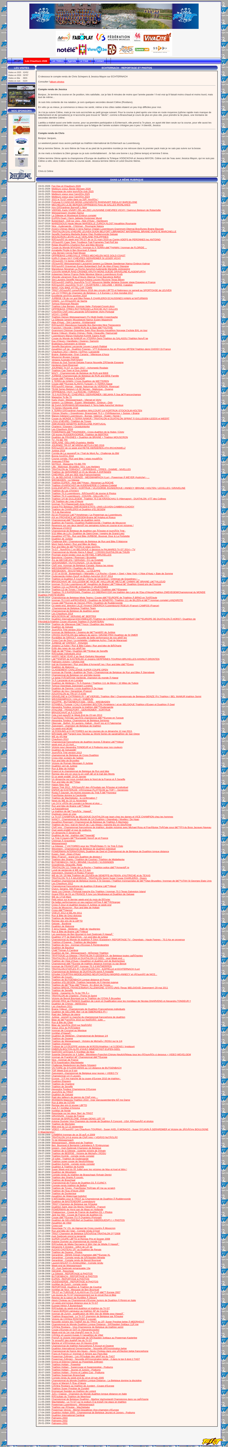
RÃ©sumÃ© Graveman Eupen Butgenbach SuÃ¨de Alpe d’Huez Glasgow (90, 266)
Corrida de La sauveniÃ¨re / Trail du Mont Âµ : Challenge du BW (85, 453)
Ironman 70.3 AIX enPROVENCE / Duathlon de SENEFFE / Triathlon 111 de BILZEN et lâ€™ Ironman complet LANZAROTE (117, 600)
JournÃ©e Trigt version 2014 (67, 629)
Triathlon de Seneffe (62, 990)
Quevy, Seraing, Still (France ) (67, 888)
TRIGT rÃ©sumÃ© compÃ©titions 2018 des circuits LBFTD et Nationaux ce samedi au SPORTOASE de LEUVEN (111, 290)
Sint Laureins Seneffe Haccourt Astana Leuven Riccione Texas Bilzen (88, 279)
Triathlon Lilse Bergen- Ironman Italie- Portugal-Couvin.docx (83, 306)
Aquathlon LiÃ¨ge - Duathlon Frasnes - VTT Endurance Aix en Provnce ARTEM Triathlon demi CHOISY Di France (111, 349)
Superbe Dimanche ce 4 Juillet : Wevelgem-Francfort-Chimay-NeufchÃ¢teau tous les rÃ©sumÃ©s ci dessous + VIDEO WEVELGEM (121, 1054)
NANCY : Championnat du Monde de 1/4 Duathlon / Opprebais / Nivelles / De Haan (95, 819)
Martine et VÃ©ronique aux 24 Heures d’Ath (75, 1343)
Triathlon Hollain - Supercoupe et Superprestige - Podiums (82, 1367)
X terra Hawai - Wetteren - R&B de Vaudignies (76, 929)
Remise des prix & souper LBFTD (69, 1105)
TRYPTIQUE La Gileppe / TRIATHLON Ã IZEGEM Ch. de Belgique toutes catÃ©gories (97, 955)
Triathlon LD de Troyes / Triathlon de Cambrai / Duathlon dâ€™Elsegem (89, 589)
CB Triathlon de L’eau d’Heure (67, 501)
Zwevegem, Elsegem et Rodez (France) (73, 872)
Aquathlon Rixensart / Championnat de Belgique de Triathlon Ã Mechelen (89, 822)
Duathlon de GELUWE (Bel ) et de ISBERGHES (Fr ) (79, 1011)
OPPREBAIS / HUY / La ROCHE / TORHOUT (76, 391)
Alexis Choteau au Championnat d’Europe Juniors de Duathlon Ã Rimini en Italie (93, 1300)
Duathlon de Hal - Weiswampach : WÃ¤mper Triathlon (80, 953)
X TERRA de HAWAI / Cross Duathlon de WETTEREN (80, 381)
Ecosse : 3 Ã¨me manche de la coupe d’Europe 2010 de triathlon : (86, 1078)
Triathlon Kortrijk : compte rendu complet (72, 1156)
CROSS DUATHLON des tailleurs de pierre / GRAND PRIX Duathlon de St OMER (95, 635)
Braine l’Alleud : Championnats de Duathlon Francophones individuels (88, 1009)
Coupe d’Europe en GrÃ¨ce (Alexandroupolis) (75, 1329)
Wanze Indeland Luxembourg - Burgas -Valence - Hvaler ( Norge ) (86, 416)
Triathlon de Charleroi (62, 1084)
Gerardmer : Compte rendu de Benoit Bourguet (76, 1260)
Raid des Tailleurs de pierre (66, 1014)
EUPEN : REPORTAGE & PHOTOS (70, 1279)
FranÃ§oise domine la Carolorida (69, 795)
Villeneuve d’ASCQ (62, 528)
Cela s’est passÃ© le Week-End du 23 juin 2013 (77, 715)
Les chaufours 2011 (62, 1006)
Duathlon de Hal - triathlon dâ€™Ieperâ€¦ (73, 835)
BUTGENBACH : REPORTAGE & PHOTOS (75, 1276)
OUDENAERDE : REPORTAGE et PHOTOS (75, 1281)
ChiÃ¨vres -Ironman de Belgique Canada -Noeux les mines (82, 565)
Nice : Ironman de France (65, 1059)
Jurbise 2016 (58, 450)
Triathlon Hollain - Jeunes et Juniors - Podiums (76, 1369)
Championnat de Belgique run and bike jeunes (76, 675)
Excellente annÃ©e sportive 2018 (69, 295)
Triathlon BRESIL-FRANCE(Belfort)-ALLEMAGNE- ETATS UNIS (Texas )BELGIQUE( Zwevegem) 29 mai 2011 (109, 987)
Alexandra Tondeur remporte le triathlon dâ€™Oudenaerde (82, 707)
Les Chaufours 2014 (62, 613)
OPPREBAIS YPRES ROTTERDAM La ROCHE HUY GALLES (85, 309)
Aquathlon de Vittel (61, 1222)
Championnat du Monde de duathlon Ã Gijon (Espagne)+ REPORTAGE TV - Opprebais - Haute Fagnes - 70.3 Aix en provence (118, 939)
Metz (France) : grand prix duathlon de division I (77, 856)
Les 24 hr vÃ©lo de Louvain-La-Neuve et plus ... (77, 803)
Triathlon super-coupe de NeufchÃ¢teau (72, 1161)
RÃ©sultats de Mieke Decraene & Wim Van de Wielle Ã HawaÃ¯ (86, 1244)
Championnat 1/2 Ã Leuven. (66, 1076)
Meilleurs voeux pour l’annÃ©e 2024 (71, 196)
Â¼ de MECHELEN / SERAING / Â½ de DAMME (77, 560)
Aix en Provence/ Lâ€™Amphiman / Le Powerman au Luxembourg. (86, 514)
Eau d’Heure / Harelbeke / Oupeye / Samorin (75, 341)
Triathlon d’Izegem (61, 1043)
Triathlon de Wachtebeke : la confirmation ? (74, 798)
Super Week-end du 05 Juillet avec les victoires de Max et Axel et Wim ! (89, 1169)
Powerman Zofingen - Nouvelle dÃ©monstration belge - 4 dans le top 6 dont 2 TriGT (96, 1359)
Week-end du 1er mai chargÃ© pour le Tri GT (75, 1332)
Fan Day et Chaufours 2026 (66, 186)
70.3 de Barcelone (61, 512)
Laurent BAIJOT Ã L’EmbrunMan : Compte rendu (77, 1263)
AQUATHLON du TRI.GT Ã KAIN (68, 693)
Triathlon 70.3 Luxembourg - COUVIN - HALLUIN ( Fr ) (80, 496)
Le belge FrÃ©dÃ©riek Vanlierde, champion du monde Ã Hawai (85, 677)
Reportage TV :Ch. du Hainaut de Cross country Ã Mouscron (83, 1228)
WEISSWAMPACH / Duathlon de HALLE (73, 568)
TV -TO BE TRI (59, 440)
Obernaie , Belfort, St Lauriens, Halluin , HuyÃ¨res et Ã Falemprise (86, 723)
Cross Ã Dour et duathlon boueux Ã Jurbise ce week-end (82, 905)
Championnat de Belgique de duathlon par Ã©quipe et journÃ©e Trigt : (89, 530)
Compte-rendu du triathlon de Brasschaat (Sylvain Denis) (82, 1174)
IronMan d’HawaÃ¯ (62, 1033)
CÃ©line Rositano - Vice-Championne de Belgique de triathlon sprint (87, 1327)
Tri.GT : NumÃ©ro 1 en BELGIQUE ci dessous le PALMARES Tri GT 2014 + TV (93, 549)
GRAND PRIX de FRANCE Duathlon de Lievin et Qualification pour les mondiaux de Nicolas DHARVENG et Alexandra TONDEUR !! (121, 1001)
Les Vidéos (57, 61)
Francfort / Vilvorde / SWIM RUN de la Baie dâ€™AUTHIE (82, 327)
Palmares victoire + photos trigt (68, 661)
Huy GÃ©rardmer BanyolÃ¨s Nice (69, 207)
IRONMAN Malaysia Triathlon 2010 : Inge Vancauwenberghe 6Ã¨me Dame (91, 1100)
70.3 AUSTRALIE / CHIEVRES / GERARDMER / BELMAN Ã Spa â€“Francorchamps (96, 394)
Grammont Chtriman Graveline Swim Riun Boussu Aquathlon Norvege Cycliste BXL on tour (99, 330)
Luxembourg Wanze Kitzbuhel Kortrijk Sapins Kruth (79, 335)
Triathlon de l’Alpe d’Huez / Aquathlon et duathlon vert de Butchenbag (88, 961)
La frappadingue (60, 808)
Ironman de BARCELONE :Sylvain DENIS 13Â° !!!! (78, 1118)
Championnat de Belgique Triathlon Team (74, 608)
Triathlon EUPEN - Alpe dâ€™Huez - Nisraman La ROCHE (82, 482)
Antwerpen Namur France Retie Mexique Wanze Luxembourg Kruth (87, 274)
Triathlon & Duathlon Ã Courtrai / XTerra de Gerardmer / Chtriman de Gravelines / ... (95, 579)
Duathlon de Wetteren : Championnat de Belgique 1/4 (80, 1035)
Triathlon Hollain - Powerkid (65, 1364)
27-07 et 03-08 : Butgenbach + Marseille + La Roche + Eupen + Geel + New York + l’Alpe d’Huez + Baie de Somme (112, 573)
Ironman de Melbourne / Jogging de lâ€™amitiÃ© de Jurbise (83, 632)
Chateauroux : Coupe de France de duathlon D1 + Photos (82, 1212)
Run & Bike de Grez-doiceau (67, 915)
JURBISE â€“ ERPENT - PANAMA (70, 643)
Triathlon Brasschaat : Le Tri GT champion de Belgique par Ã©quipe (87, 1316)
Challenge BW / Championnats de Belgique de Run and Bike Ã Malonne (90, 541)
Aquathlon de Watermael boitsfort (69, 1196)
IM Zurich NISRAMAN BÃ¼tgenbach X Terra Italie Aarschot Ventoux (87, 405)
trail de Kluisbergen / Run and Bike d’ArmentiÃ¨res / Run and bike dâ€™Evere (93, 664)
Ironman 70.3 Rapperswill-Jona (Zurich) (72, 504)
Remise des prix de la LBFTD (67, 921)
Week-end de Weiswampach (67, 1265)
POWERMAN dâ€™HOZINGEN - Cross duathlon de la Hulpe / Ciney (88, 432)
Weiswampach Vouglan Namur (68, 212)
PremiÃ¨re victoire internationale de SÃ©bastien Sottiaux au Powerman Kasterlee (94, 1337)
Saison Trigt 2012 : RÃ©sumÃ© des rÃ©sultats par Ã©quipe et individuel (90, 787)
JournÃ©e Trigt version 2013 (67, 752)
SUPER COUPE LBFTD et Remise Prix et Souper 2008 (81, 1239)
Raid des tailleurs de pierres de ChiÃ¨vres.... (75, 1097)
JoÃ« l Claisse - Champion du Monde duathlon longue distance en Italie (89, 1393)
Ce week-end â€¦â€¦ (62, 728)
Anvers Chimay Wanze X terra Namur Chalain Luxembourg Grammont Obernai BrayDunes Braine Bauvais (107, 228)
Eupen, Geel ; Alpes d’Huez (66, 854)
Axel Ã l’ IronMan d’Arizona (65, 1108)
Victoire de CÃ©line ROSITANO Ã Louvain (74, 1319)
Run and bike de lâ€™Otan (66, 782)
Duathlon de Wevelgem (64, 1172)
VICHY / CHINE (60, 314)
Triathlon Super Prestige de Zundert (70, 1388)
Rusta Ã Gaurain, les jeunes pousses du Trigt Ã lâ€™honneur (84, 792)
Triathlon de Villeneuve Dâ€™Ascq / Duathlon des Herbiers (82, 624)
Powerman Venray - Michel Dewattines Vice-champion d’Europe (85, 1410)
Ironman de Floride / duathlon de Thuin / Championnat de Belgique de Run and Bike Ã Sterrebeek (103, 672)
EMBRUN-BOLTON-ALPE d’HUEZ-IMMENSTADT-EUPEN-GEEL (86, 1049)
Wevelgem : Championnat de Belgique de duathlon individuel (84, 848)
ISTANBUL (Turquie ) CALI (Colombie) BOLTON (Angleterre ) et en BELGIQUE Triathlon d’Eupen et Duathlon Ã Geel (113, 704)
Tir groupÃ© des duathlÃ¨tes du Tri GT (71, 1340)
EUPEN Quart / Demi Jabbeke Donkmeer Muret (77, 218)
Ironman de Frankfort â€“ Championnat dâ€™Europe (79, 1057)
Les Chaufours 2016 (62, 429)
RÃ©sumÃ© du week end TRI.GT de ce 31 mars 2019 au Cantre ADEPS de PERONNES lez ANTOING (106, 239)
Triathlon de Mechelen (63, 1124)
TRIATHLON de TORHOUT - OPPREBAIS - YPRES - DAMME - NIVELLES (91, 469)
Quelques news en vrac (64, 814)
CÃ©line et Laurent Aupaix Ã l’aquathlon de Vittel (77, 1335)
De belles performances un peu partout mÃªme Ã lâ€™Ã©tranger (86, 902)
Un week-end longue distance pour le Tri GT (75, 1303)
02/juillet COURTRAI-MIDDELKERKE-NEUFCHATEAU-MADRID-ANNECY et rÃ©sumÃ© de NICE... (104, 974)
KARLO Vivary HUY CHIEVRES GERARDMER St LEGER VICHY (86, 258)
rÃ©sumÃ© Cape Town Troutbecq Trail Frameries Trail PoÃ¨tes (85, 242)
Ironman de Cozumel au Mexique (69, 1030)
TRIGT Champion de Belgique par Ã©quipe (74, 1204)
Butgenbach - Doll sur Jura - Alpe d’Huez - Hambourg (80, 220)
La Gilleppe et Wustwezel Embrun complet (74, 215)
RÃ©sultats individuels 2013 (66, 653)
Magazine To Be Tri (62, 397)
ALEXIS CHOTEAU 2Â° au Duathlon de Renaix (76, 1249)
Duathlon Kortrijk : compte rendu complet (73, 1164)
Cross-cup (57, 1225)
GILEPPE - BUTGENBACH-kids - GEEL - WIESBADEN (81, 701)
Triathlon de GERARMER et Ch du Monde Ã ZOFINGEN (81, 472)
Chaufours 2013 (60, 739)
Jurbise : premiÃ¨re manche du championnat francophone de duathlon (88, 1017)
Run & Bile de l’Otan (62, 1022)
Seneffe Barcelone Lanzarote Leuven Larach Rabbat (79, 346)
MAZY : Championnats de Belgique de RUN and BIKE (80, 373)
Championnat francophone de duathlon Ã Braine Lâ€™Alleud (84, 886)
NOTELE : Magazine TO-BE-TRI (69, 464)
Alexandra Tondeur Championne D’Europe (73, 1089)
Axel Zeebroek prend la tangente (68, 1236)
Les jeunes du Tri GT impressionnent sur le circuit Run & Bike (84, 1295)
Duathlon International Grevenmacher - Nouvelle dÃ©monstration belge (89, 1348)
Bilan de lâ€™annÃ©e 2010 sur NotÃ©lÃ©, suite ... (78, 1019)
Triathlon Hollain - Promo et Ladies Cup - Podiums (77, 1372)
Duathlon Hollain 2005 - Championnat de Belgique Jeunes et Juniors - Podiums (93, 1412)
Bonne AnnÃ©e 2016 (63, 456)
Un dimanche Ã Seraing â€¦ (66, 832)
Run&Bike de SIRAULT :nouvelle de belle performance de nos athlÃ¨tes (89, 637)
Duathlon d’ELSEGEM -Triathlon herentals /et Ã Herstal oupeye (85, 982)
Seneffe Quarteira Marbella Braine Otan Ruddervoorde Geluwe (85, 234)
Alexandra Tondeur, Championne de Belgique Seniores (80, 720)
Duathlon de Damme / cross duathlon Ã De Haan (77, 688)
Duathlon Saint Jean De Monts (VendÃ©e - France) (79, 1206)
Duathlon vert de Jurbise (64, 766)
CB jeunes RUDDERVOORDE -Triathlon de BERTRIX (80, 434)
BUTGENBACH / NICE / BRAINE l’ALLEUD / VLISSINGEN (83, 862)
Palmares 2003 (60, 1418)
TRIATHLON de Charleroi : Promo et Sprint (74, 995)
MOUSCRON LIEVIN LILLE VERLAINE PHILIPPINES (80, 236)
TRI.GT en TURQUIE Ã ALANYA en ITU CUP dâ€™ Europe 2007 (85, 1292)
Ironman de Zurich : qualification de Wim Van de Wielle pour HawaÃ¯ (88, 1313)
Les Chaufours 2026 (36, 61)
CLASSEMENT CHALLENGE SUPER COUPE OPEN (80, 669)
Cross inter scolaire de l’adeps (68, 758)
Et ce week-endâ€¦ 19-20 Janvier (69, 776)
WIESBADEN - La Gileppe (65, 480)
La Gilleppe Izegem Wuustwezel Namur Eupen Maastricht (82, 319)
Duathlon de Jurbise (62, 538)
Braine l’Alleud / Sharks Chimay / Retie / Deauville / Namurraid (84, 333)
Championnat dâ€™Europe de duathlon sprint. (76, 520)
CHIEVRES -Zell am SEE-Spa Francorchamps (76, 474)
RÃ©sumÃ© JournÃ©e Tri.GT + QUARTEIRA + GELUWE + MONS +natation (92, 285)
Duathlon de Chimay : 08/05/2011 (69, 1003)
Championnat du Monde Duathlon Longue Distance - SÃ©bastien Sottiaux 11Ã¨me (95, 1324)
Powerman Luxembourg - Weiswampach (73, 1404)
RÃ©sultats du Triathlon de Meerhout (71, 1396)
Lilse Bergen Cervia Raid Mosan (69, 253)
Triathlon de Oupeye (62, 1038)
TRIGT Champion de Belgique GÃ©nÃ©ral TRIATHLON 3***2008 (85, 1233)
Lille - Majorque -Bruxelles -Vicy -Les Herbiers (76, 466)
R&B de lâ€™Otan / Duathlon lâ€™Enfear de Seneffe (80, 651)
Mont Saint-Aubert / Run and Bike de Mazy (74, 544)
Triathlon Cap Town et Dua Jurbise (69, 370)
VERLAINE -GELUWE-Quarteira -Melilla (73, 442)
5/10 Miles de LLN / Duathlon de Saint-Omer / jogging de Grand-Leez (88, 533)
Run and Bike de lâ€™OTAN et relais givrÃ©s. (76, 546)
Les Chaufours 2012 (62, 883)
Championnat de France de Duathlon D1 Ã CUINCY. (79, 1182)
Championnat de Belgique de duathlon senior (75, 611)
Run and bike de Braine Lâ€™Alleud (71, 806)
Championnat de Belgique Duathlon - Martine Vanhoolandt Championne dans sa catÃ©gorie (100, 1399)
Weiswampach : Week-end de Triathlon (72, 1142)
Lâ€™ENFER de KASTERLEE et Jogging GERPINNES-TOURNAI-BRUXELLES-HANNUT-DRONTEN (106, 659)
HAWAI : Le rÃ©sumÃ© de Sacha (69, 301)
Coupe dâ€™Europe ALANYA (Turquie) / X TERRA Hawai (82, 383)
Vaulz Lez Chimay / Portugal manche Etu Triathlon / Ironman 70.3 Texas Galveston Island (99, 891)
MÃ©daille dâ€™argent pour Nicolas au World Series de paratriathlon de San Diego (96, 733)
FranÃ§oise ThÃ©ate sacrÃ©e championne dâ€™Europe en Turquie (88, 717)
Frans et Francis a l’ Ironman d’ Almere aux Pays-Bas (80, 1353)
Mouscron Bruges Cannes (65, 357)
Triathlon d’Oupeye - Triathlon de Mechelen (74, 942)
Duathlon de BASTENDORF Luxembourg (73, 1201)
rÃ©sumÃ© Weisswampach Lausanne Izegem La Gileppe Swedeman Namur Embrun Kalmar (101, 263)
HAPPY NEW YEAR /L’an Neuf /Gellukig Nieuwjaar (78, 656)
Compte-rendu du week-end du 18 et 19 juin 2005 (78, 1377)
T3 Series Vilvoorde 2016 (64, 408)
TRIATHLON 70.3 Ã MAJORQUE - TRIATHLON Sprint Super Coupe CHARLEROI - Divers (99, 878)
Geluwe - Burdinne (61, 923)
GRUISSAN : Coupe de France (68, 1116)
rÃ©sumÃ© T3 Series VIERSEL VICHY (72, 261)
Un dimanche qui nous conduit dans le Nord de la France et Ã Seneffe (88, 779)
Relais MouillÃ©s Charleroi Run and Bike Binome (77, 245)
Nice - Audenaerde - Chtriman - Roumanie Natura (78, 226)
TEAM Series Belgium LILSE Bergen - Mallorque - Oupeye (82, 389)
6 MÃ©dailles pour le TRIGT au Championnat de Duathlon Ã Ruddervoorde (91, 1198)
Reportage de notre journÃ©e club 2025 (73, 191)
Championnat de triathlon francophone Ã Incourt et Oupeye (83, 1345)
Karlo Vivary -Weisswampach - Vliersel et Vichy (76, 399)
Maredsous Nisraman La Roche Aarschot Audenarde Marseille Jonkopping (91, 269)
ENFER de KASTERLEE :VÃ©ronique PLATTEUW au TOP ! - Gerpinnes (90, 790)
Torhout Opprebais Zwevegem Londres (71, 685)
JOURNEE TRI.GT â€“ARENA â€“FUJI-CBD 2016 (78, 445)
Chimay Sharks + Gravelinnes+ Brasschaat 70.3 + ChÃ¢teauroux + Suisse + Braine (96, 413)
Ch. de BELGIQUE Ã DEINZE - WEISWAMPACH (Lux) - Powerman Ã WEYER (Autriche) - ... (101, 477)
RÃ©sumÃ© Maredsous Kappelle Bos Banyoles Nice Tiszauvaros (86, 325)
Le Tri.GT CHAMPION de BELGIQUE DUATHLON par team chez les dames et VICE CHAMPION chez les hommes (112, 816)
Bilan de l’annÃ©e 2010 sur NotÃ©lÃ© (72, 1025)
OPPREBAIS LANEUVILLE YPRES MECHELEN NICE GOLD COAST (89, 255)
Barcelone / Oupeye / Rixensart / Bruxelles (74, 557)
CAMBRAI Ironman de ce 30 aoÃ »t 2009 (73, 1134)
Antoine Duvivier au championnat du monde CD (76, 1241)
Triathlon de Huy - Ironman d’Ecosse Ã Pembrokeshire (80, 945)
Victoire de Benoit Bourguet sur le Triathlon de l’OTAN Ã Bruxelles (86, 998)
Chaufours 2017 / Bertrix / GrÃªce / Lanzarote (76, 351)
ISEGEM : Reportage (63, 1271)
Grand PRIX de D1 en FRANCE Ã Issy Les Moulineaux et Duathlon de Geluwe (93, 894)
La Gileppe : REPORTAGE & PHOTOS (72, 1273)
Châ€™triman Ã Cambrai (65, 950)
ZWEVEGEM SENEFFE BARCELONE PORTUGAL (79, 424)
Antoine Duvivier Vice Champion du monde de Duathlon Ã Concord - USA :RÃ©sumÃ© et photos (102, 1121)
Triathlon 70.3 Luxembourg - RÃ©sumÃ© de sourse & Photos (83, 493)
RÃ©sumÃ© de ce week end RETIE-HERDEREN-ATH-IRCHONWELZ (89, 448)
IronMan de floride (61, 1110)
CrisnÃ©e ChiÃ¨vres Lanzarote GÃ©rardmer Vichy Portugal (83, 311)
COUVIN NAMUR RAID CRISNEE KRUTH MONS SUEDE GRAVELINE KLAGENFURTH (99, 271)
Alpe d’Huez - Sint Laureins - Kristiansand (73, 322)
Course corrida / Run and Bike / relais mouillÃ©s (77, 458)
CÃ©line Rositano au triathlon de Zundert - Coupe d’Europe (83, 1385)
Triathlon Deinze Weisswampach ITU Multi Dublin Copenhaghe (84, 317)
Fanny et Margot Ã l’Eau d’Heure (69, 1383)
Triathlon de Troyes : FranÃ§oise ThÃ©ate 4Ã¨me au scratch (83, 1188)
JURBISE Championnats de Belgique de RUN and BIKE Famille (85, 375)
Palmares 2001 (60, 1423)
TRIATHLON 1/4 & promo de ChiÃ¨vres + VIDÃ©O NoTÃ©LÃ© (84, 1137)
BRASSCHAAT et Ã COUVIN (67, 712)
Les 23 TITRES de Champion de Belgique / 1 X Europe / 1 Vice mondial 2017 (92, 293)
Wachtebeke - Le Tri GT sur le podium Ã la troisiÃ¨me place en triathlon (89, 1402)
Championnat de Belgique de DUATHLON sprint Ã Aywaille (83, 971)
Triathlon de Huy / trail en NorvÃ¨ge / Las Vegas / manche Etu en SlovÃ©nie (91, 824)
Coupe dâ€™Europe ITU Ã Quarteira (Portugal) (77, 1217)
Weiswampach (59, 843)
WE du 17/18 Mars (61, 896)
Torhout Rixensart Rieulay (65, 303)
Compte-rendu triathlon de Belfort (69, 1185)
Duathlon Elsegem (61, 1081)
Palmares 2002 (60, 1420)
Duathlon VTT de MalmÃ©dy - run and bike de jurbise (80, 937)
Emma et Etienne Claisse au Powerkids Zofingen (77, 1361)
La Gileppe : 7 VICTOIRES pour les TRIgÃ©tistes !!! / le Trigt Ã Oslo (87, 846)
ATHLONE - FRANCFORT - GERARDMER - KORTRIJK (81, 709)
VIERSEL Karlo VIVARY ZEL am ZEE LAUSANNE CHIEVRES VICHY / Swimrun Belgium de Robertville (106, 210)
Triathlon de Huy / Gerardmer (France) (71, 691)
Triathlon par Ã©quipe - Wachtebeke (70, 1407)
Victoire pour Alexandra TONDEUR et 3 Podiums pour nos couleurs (87, 747)
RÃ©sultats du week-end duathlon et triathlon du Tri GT (81, 1308)
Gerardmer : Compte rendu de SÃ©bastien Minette (78, 1257)
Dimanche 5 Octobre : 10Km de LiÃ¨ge (72, 1247)
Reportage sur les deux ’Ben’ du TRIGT (72, 1113)
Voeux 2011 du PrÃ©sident (66, 1027)
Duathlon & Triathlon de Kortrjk (68, 1166)
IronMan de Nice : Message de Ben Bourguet (75, 1289)
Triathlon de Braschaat (63, 1180)
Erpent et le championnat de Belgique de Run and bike (80, 771)
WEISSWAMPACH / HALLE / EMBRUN (72, 699)
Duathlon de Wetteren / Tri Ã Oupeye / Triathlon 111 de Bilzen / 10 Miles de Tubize (95, 683)
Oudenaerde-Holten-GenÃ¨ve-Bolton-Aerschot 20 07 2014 (82, 576)
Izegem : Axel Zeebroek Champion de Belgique (76, 1148)
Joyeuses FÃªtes (60, 461)
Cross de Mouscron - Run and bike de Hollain (76, 907)
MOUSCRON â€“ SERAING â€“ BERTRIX (74, 616)
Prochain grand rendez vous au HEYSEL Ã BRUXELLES (82, 554)
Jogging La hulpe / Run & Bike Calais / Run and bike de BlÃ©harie (86, 645)
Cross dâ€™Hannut (62, 910)
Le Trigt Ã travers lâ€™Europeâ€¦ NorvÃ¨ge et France (80, 838)
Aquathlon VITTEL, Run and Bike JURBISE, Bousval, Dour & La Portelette (90, 536)
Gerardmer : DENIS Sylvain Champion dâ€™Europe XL (81, 1255)
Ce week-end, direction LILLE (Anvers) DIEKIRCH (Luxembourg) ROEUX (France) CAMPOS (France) (105, 605)
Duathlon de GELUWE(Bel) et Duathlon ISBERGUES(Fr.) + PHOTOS (88, 1220)
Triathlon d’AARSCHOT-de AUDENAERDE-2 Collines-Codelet (84, 485)
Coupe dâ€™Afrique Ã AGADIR (68, 378)
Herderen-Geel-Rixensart (65, 365)
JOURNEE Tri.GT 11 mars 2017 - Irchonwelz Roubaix (80, 367)
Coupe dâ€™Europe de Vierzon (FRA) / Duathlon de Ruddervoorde (87, 603)
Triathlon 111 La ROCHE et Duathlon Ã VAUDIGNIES (79, 587)
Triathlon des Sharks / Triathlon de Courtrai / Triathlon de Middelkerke (88, 859)
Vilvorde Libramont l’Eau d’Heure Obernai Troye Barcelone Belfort (86, 277)
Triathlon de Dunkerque (63, 1193)
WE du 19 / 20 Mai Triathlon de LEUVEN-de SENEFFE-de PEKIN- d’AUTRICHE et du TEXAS (101, 875)
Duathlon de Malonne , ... (65, 667)
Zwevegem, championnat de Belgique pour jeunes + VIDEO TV (85, 1073)
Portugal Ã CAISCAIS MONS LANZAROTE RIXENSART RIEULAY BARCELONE (94, 202)
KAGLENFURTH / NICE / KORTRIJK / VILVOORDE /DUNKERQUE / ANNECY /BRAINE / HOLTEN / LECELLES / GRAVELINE (118, 488)
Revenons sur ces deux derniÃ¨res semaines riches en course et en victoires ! (93, 525)
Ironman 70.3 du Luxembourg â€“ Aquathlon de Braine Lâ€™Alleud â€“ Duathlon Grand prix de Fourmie (106, 584)
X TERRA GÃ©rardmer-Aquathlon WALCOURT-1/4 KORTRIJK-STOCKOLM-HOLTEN (97, 410)
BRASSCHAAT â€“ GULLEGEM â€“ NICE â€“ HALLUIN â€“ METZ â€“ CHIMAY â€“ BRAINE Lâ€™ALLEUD (108, 581)
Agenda (72, 61)
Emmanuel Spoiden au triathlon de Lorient (74, 1391)
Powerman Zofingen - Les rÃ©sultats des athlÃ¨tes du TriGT (83, 1356)
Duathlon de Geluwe (62, 627)
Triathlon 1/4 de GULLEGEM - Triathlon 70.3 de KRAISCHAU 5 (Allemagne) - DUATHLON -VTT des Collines (108, 498)
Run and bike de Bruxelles (65, 760)
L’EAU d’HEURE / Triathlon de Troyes (71, 421)
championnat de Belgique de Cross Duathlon (75, 755)
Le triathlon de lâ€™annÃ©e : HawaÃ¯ (72, 811)
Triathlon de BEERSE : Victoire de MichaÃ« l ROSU (78, 1153)
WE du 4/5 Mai (59, 736)
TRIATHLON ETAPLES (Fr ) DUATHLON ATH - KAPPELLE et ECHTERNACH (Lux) (95, 969)
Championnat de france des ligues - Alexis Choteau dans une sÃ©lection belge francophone (100, 1351)
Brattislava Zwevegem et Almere (69, 343)
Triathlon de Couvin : (62, 977)
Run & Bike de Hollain (63, 768)
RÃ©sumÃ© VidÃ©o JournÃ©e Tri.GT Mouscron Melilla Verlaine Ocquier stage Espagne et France (104, 282)
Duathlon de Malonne (63, 926)
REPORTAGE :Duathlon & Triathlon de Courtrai (77, 1287)
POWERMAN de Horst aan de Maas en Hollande (77, 1209)
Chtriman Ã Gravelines (64, 840)
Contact (100, 61)
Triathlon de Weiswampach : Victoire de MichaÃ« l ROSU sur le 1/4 (86, 1041)
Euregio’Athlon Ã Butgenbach (67, 1305)
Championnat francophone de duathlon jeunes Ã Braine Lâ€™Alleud (88, 742)
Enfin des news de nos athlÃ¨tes (69, 648)
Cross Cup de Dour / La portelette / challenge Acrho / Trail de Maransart (89, 640)
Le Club (86, 61)
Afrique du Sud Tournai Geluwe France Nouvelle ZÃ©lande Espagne (87, 362)
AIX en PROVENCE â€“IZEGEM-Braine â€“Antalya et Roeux (83, 517)
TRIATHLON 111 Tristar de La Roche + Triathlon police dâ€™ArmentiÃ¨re (90, 867)
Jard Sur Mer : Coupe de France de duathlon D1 (77, 1214)
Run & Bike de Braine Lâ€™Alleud (70, 931)
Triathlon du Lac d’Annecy (65, 490)
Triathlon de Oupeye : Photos (66, 1252)
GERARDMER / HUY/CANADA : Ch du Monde (76, 562)
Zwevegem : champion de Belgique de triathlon (76, 725)
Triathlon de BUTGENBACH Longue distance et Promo (80, 979)
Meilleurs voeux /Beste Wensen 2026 (71, 188)
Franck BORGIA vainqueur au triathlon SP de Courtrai (80, 1311)
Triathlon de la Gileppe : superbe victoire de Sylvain (78, 1150)
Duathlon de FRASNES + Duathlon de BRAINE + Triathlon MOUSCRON (90, 437)
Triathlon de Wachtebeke (64, 918)
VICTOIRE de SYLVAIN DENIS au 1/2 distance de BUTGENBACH (87, 1068)
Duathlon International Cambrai (68, 1415)
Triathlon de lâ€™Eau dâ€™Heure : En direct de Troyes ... (82, 985)
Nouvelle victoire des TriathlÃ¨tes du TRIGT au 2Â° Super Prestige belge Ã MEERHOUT (98, 1321)
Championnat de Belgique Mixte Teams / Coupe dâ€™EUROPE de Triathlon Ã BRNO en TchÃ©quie (104, 597)
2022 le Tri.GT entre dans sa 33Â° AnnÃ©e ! (75, 199)
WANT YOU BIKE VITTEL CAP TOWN (72, 287)
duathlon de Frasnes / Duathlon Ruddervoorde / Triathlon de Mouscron (89, 522)
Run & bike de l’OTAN (63, 1102)
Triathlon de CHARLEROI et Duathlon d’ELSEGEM (78, 509)
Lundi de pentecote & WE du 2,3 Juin (71, 870)
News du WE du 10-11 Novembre (69, 800)
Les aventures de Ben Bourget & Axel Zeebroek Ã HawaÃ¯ (83, 934)
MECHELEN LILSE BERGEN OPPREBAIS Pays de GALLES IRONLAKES (91, 204)
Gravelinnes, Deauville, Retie (67, 864)
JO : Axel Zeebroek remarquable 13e (71, 1268)
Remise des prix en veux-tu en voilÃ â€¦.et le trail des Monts (83, 774)
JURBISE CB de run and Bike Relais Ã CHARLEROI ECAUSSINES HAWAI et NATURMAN (100, 298)
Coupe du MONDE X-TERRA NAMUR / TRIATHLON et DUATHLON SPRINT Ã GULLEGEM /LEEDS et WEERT (111, 418)
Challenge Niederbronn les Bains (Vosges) (74, 1065)
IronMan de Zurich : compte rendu (69, 1284)
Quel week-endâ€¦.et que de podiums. (72, 830)
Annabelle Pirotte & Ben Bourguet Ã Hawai (74, 250)
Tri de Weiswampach (62, 1140)
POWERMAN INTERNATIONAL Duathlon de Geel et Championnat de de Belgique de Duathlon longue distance (110, 851)
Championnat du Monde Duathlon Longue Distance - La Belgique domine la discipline (97, 1380)
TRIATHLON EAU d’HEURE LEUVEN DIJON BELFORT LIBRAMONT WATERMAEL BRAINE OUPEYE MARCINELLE (113, 231)
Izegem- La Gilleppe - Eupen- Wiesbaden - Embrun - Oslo (82, 402)
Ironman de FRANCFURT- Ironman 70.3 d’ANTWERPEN (82, 966)
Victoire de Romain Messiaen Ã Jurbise (72, 763)
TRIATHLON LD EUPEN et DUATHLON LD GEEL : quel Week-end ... (88, 958)
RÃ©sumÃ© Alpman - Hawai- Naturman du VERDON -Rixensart (85, 386)
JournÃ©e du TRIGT (62, 1092)
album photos (57, 81)
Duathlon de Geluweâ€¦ (64, 750)
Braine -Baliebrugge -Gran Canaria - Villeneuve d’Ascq (80, 354)
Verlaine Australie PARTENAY (67, 359)
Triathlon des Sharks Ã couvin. (67, 1177)
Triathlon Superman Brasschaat (68, 1375)
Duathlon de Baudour (63, 947)
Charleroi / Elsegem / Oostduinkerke (71, 426)
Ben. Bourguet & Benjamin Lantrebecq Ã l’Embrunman (80, 1145)
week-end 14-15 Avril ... (64, 744)
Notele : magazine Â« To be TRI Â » (70, 993)
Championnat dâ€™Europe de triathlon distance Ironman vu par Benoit (89, 963)
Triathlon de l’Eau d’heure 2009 (67, 1190)
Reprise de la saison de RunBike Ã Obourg (74, 1297)
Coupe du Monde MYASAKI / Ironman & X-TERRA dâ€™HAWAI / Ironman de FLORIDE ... (99, 247)
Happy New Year (60, 784)
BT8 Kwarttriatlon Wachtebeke (68, 1062)
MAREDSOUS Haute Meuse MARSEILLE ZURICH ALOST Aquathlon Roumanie (94, 223)
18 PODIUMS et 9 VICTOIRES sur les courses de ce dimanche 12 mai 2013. (92, 731)
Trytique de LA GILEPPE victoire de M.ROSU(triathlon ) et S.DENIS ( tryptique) (93, 1046)
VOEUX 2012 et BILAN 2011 (67, 913)
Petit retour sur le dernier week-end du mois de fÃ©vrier (81, 899)
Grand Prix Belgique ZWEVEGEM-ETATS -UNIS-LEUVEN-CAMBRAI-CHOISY (93, 506)
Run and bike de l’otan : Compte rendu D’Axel (76, 1230)
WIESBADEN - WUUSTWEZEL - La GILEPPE (76, 571)
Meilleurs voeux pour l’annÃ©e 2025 (71, 194)
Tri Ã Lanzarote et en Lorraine (67, 680)
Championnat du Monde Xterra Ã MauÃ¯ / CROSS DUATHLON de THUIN (91, 552)
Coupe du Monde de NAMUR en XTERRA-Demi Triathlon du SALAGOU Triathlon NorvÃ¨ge (100, 338)
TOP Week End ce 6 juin (64, 1070)
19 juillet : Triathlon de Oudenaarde (70, 1158)
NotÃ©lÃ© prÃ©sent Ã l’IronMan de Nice (73, 1051)
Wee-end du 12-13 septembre (67, 1126)
